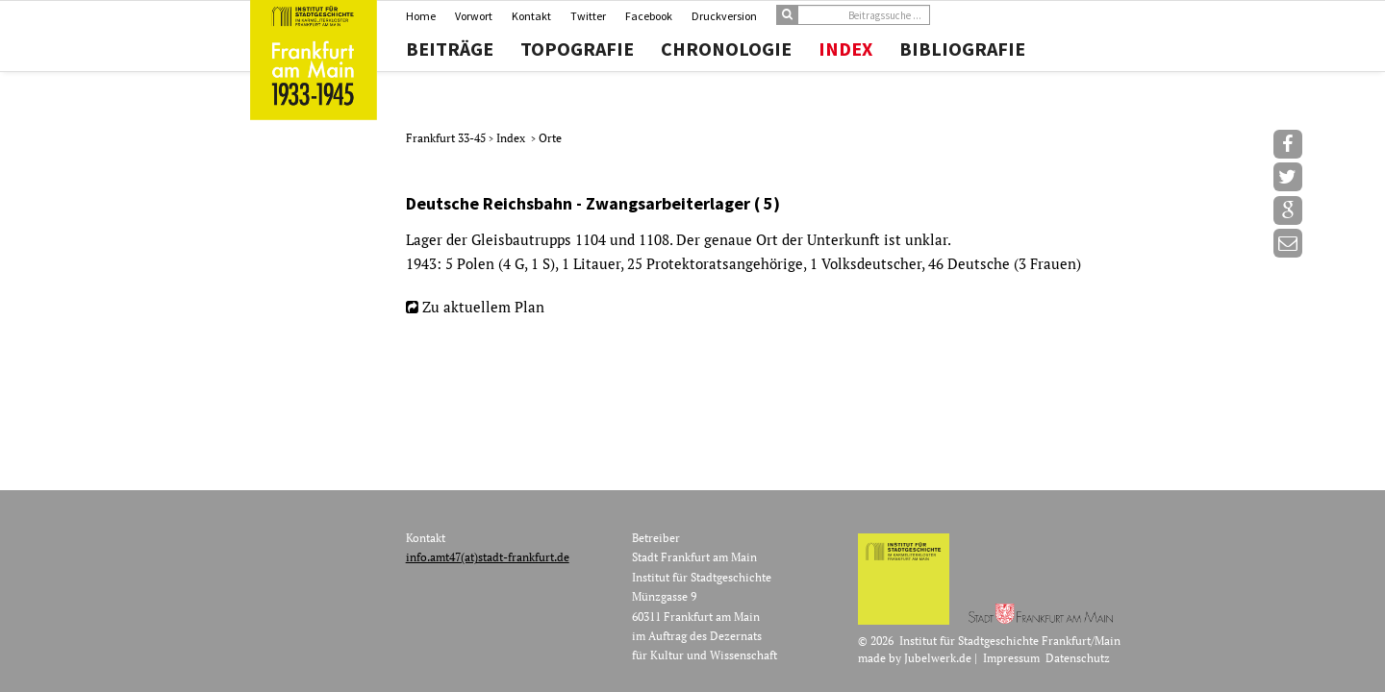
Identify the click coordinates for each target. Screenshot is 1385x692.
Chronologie (726, 49)
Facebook (648, 16)
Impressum (1011, 658)
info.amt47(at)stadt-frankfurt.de (487, 557)
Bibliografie (962, 49)
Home (421, 16)
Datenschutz (1077, 658)
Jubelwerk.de (937, 658)
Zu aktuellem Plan (483, 306)
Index (845, 49)
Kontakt (531, 16)
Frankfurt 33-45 (447, 138)
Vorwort (473, 16)
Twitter (588, 16)
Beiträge (449, 49)
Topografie (577, 49)
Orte (550, 138)
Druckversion (724, 16)
